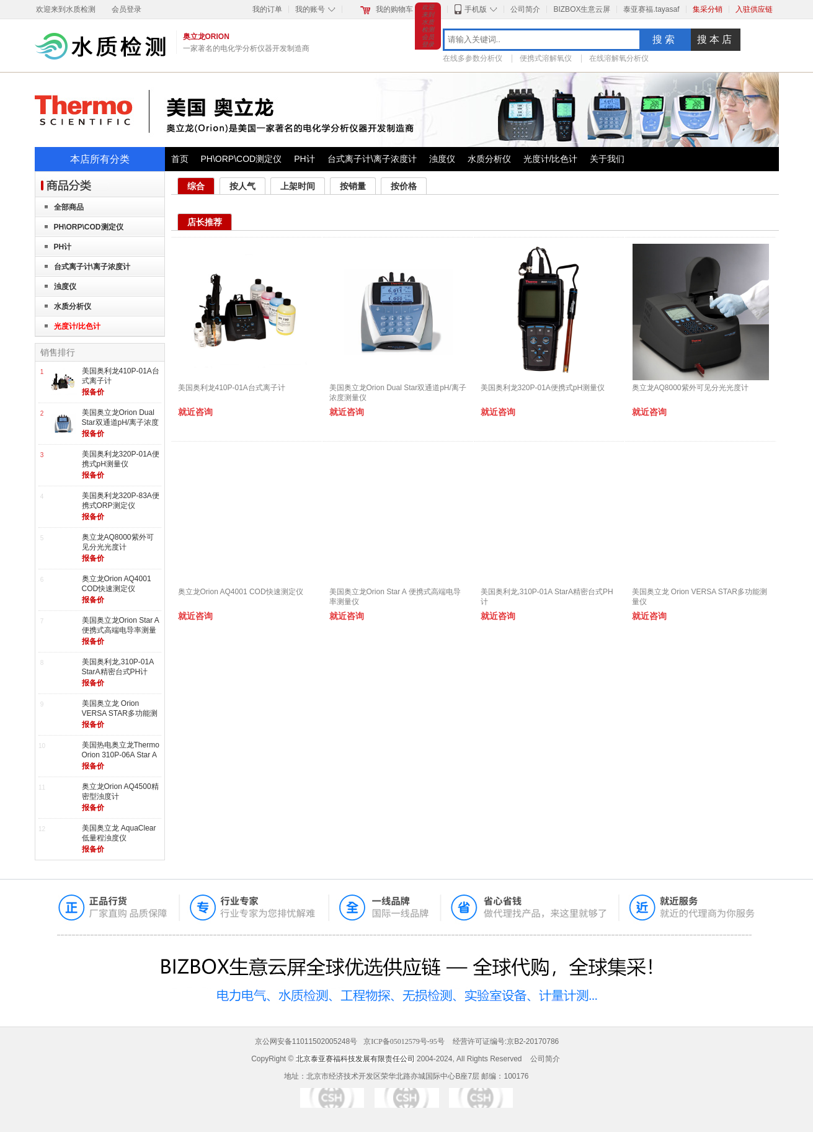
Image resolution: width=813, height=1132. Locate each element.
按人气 (242, 186)
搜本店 (715, 39)
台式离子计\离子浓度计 (372, 159)
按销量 (353, 186)
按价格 (404, 186)
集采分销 (707, 9)
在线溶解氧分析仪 (619, 58)
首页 (180, 159)
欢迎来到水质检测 (66, 9)
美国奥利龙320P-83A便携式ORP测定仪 (120, 500)
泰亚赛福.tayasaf (651, 9)
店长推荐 (204, 222)
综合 (196, 186)
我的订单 (267, 9)
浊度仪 (442, 159)
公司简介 (525, 9)
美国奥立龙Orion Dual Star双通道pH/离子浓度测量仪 (120, 422)
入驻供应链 (754, 9)
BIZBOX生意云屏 (581, 9)
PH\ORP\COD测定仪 (241, 159)
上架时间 (297, 186)
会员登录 (126, 9)
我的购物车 (394, 9)
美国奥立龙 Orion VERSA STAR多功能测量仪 (120, 713)
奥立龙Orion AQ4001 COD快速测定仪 (116, 583)
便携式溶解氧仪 (546, 58)
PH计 (304, 159)
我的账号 (310, 9)
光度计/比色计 (550, 159)
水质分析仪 (489, 159)
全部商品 (69, 207)
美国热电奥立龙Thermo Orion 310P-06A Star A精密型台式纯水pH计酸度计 (120, 759)
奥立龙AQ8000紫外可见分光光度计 (118, 542)
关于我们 (607, 159)
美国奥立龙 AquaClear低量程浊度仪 (119, 833)
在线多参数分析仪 (472, 58)
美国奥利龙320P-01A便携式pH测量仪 (120, 459)
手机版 (475, 9)
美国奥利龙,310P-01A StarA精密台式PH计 (118, 666)
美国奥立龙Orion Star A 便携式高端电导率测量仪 (120, 630)
